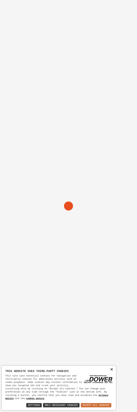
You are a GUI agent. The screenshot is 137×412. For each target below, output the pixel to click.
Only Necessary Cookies (61, 405)
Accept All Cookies (96, 405)
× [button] (111, 369)
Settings (34, 405)
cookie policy (35, 398)
